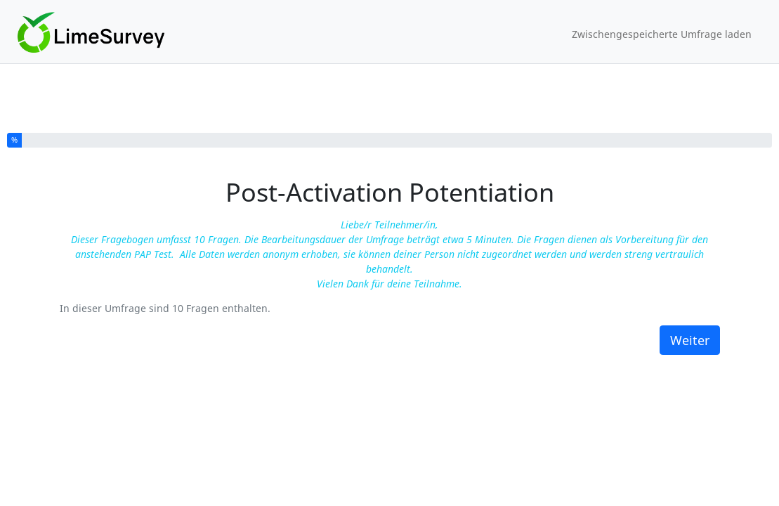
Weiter (689, 340)
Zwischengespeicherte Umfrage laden (662, 34)
